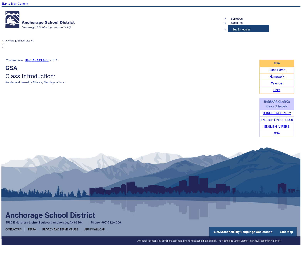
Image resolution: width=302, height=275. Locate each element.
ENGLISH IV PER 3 (276, 126)
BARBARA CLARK (37, 60)
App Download (94, 230)
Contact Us (13, 230)
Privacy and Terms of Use (60, 230)
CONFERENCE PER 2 (277, 113)
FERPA (32, 230)
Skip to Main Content (15, 4)
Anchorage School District (19, 40)
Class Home (277, 70)
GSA (277, 133)
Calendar (277, 83)
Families (236, 23)
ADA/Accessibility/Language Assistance (243, 232)
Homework (277, 76)
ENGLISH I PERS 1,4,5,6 (277, 120)
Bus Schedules (241, 30)
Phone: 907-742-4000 (106, 222)
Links (276, 90)
